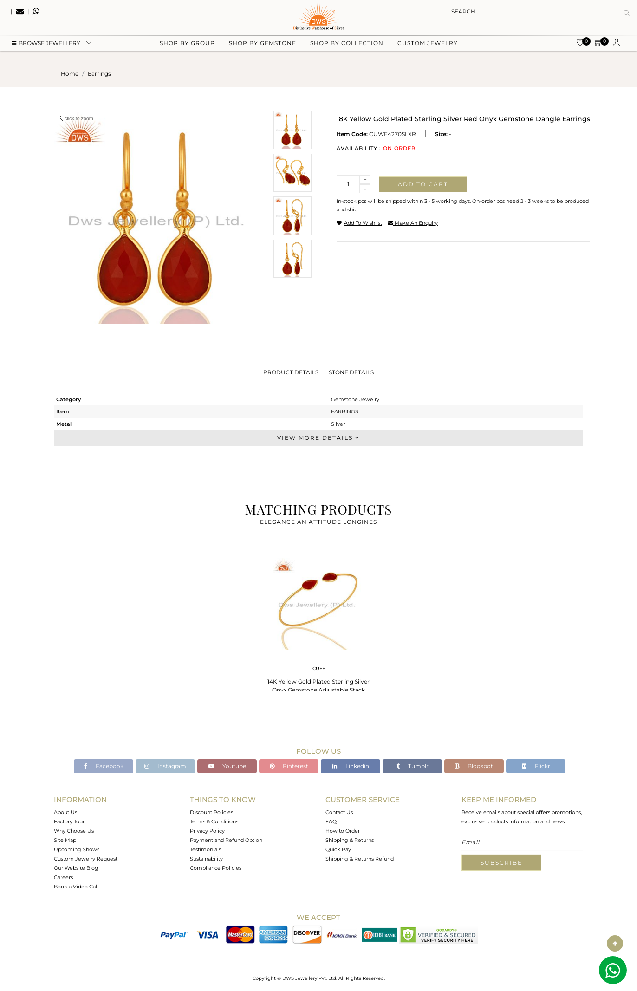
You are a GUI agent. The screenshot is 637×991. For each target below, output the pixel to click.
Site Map (65, 840)
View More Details (318, 437)
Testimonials (205, 849)
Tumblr (412, 766)
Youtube (227, 766)
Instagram (165, 766)
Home (69, 73)
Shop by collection (347, 46)
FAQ (331, 821)
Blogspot (474, 766)
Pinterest (289, 766)
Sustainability (206, 858)
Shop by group (187, 46)
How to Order (342, 831)
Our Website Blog (76, 868)
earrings (99, 73)
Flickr (536, 766)
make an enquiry (413, 223)
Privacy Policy (207, 831)
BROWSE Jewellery (46, 46)
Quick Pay (338, 849)
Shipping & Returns (349, 840)
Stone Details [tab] (351, 372)
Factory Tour (69, 821)
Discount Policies (211, 812)
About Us (65, 812)
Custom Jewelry (427, 46)
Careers (63, 877)
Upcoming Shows (76, 849)
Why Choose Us (74, 831)
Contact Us (339, 812)
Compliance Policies (215, 868)
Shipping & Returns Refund (359, 858)
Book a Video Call (76, 886)
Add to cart (423, 184)
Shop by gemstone (262, 46)
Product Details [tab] (290, 372)
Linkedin (350, 766)
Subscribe (501, 862)
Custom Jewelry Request (85, 858)
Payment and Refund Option (226, 840)
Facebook (104, 766)
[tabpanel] (318, 626)
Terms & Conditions (214, 821)
